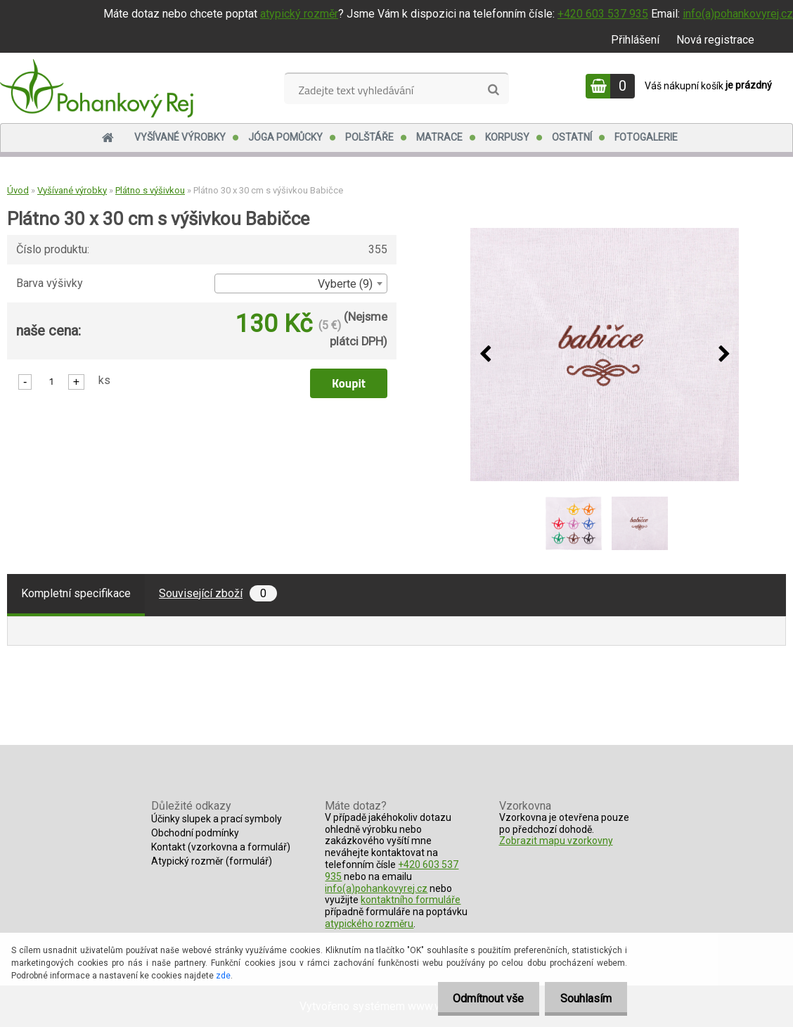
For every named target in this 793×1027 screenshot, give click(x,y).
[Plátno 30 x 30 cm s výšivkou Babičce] (604, 355)
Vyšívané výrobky (180, 137)
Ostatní (572, 137)
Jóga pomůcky (285, 137)
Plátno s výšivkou (150, 190)
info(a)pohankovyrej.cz (738, 13)
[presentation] (485, 354)
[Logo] (96, 88)
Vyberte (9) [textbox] (345, 284)
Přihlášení (635, 39)
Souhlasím (584, 998)
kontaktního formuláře (410, 899)
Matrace (439, 137)
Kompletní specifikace (76, 593)
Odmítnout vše (481, 998)
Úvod (18, 190)
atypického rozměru (369, 923)
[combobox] (300, 283)
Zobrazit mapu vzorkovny (556, 840)
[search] (493, 90)
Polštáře (369, 137)
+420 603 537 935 (602, 13)
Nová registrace (715, 39)
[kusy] (51, 381)
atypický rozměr (299, 13)
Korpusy (507, 137)
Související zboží (218, 593)
